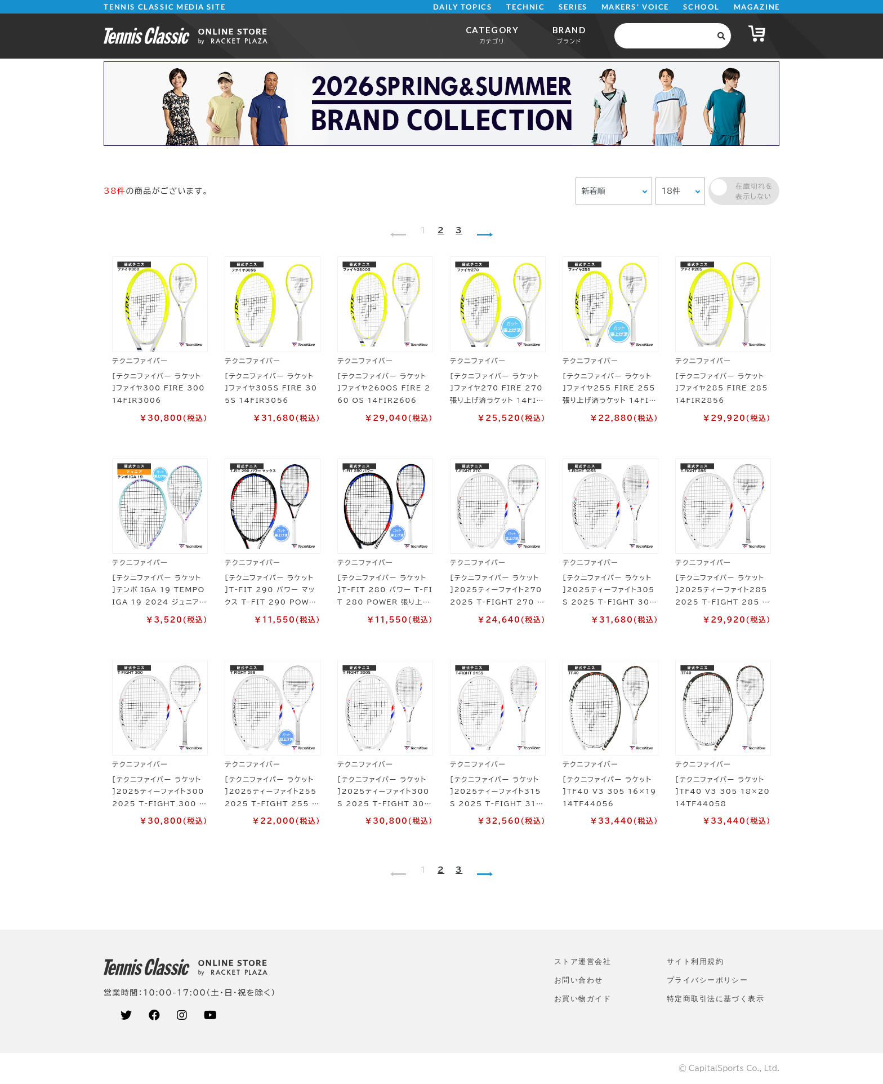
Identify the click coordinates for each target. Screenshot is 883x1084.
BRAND (569, 35)
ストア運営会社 (582, 961)
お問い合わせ (578, 980)
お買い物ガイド (582, 998)
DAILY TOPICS (462, 7)
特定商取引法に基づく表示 (715, 998)
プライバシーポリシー (707, 980)
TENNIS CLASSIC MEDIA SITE (165, 7)
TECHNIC (525, 7)
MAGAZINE (756, 7)
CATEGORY (492, 35)
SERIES (573, 7)
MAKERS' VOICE (635, 7)
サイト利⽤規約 (695, 961)
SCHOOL (701, 7)
